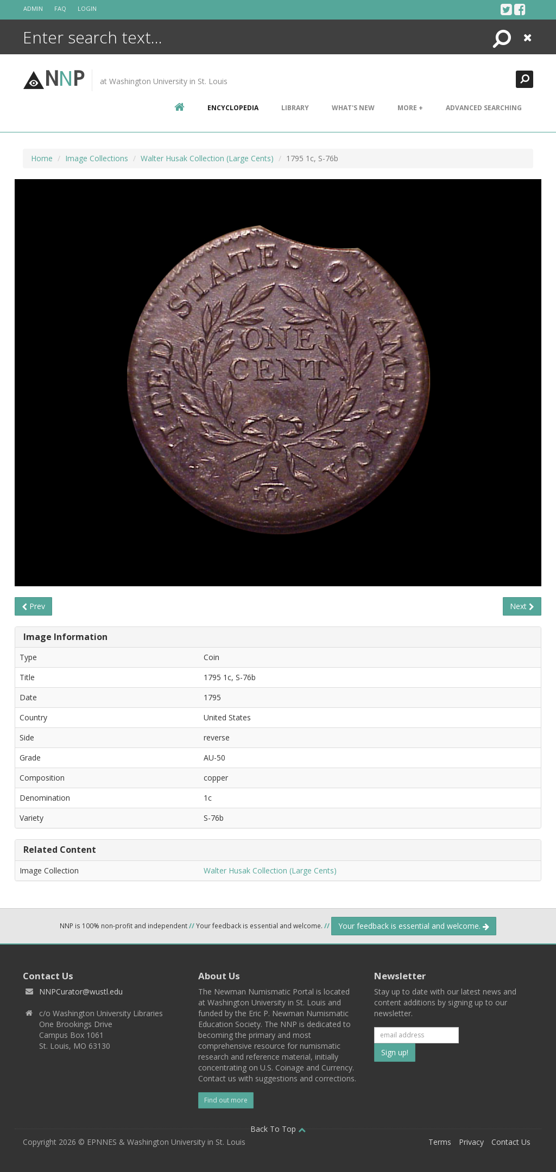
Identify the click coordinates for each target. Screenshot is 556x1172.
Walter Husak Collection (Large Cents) (207, 158)
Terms (439, 1142)
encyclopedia (232, 107)
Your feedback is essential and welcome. (413, 926)
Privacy (471, 1142)
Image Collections (96, 158)
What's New (353, 107)
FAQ (60, 8)
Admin (33, 8)
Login (87, 8)
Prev (33, 606)
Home (42, 158)
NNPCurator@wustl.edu (81, 991)
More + (410, 107)
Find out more (226, 1100)
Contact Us (510, 1142)
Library (295, 107)
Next (522, 606)
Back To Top (278, 1129)
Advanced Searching (484, 107)
